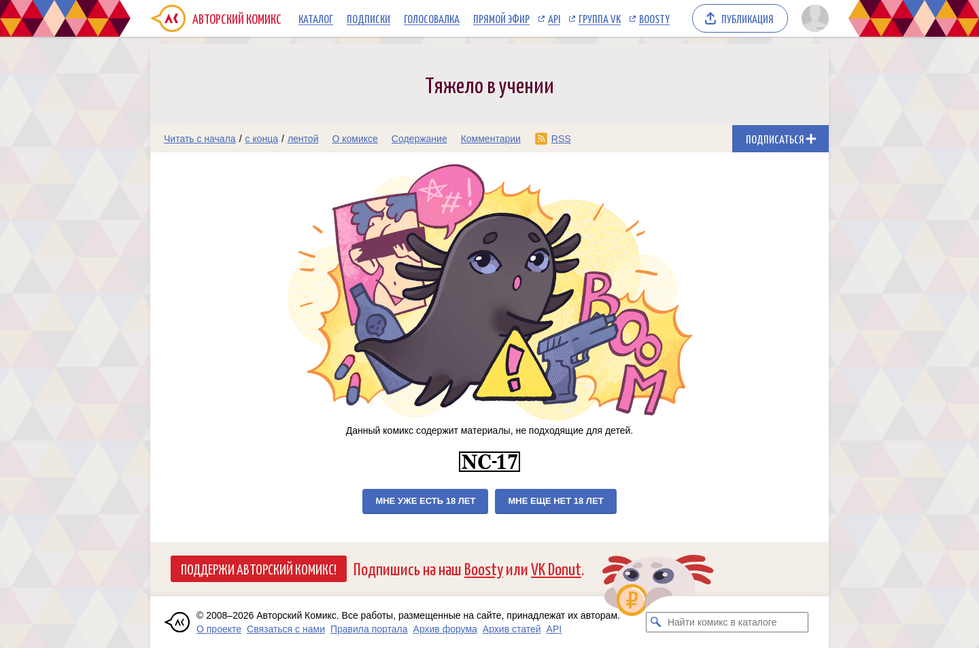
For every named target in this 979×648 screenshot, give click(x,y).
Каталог (315, 18)
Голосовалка (432, 18)
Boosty (654, 18)
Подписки (368, 18)
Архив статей (512, 629)
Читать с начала (200, 138)
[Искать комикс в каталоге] (656, 622)
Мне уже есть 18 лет (425, 501)
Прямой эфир (501, 18)
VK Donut (556, 568)
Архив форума (445, 629)
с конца (262, 138)
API (554, 18)
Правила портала (369, 629)
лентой (303, 138)
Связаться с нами (286, 629)
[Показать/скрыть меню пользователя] (813, 18)
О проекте (218, 629)
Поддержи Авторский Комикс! (259, 568)
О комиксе (354, 138)
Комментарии (491, 138)
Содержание (419, 138)
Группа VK (600, 18)
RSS (561, 138)
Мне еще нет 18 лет (555, 501)
